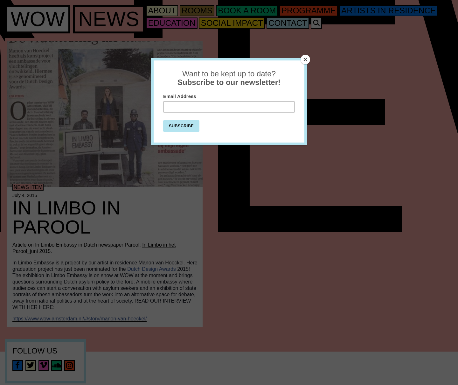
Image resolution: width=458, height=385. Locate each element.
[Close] (305, 59)
